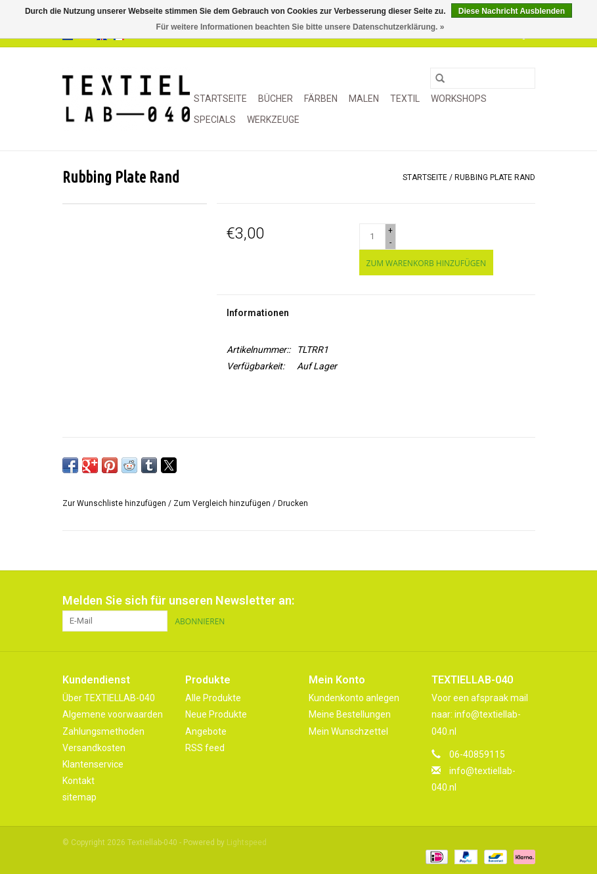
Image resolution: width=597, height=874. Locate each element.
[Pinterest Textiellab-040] (501, 600)
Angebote (206, 731)
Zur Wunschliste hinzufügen (115, 503)
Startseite (220, 98)
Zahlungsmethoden (103, 731)
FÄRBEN (321, 98)
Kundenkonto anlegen (354, 698)
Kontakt (78, 780)
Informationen (258, 313)
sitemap (79, 797)
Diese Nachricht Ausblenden (511, 11)
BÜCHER (275, 98)
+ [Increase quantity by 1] (390, 230)
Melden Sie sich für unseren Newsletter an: (178, 600)
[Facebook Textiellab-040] (478, 600)
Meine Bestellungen (350, 714)
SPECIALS (215, 119)
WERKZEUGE (273, 119)
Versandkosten (93, 748)
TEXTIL (405, 98)
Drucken (293, 503)
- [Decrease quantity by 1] (390, 242)
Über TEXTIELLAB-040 (108, 698)
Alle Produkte (213, 698)
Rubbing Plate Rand (494, 177)
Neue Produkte (216, 714)
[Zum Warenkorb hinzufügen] (426, 262)
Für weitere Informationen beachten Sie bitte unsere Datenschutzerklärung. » (300, 27)
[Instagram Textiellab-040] (524, 600)
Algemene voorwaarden (112, 714)
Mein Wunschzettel (348, 731)
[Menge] (372, 236)
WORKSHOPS (459, 98)
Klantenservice (92, 764)
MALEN (364, 98)
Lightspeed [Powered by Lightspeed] (247, 842)
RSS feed (205, 748)
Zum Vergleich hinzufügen (223, 503)
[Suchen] (482, 78)
